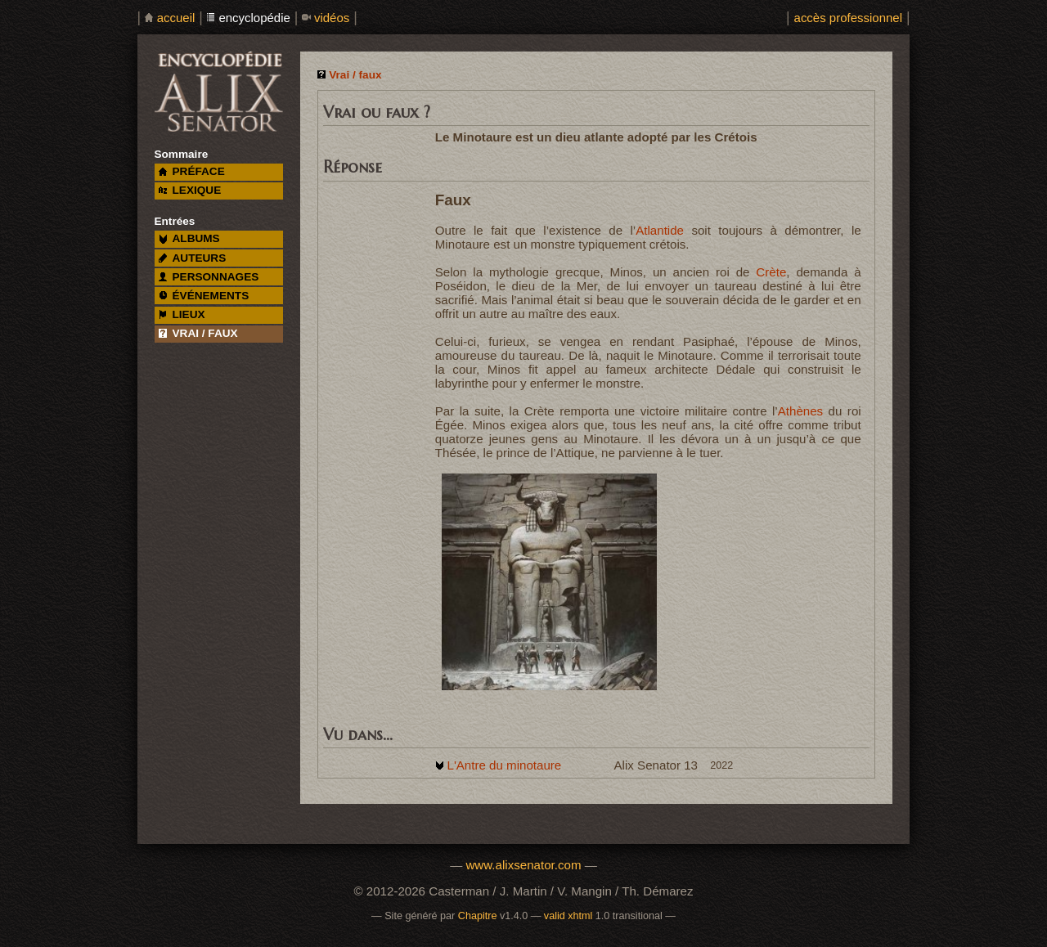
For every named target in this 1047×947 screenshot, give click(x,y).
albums (189, 238)
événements (204, 295)
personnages (209, 277)
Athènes (800, 411)
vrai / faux (198, 333)
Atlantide (660, 230)
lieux (182, 314)
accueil (176, 18)
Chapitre (477, 916)
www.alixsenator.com (523, 865)
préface (192, 171)
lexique (190, 190)
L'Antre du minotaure (504, 765)
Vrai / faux (355, 75)
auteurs (193, 258)
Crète (771, 272)
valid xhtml (568, 916)
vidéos (331, 18)
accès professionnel (848, 18)
